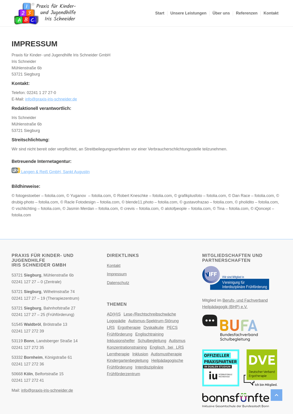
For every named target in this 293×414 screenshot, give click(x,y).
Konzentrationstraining (127, 347)
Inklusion (140, 354)
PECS (172, 327)
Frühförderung (119, 334)
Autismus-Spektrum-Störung (153, 321)
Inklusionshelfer (121, 340)
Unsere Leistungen (188, 13)
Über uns (221, 13)
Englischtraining (149, 334)
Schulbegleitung (152, 340)
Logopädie (116, 321)
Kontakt (271, 13)
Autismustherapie (166, 354)
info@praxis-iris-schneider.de (51, 99)
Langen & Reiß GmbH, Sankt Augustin (51, 172)
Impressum (117, 274)
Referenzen (247, 13)
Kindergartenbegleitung (127, 360)
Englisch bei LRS (167, 347)
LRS (111, 327)
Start (159, 13)
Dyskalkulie (153, 327)
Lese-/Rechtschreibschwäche (150, 314)
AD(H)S (114, 314)
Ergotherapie (129, 327)
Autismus (177, 340)
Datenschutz (118, 283)
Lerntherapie (118, 354)
